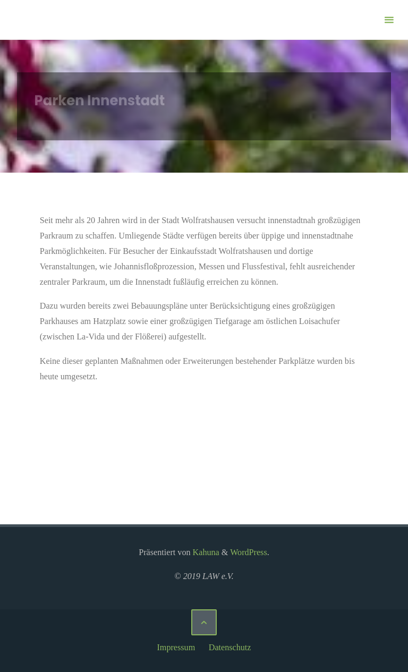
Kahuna (205, 552)
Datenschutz (230, 647)
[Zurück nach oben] (204, 622)
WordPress (248, 552)
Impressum (176, 647)
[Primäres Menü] (389, 20)
